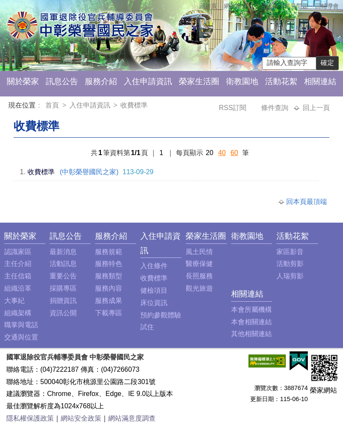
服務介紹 (101, 81)
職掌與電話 (21, 324)
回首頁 (208, 6)
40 (222, 152)
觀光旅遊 (199, 288)
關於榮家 (23, 81)
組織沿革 (17, 288)
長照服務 (199, 276)
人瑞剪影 (290, 276)
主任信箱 (266, 6)
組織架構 (17, 313)
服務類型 (108, 276)
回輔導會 (327, 6)
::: (10, 106)
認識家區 (17, 251)
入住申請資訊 (148, 81)
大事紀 (14, 300)
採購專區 (63, 288)
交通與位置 (21, 337)
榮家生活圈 (199, 81)
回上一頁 (316, 107)
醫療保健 (199, 263)
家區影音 (290, 251)
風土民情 (199, 251)
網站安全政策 (81, 418)
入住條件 (153, 265)
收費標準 (134, 105)
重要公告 (63, 276)
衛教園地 (242, 81)
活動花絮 (281, 81)
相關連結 (320, 81)
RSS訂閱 (233, 107)
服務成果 (108, 300)
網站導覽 (236, 6)
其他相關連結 (251, 333)
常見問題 (296, 6)
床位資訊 (153, 302)
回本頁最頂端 (306, 201)
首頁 (53, 105)
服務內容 (108, 288)
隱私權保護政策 (30, 418)
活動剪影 (290, 263)
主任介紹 (17, 263)
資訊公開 (63, 313)
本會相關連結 (251, 321)
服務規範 (108, 251)
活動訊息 (63, 263)
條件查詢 (275, 107)
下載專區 (108, 313)
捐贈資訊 (63, 300)
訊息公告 (62, 81)
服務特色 (108, 263)
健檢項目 (153, 290)
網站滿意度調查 (132, 418)
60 (234, 152)
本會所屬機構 (251, 309)
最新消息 (63, 251)
